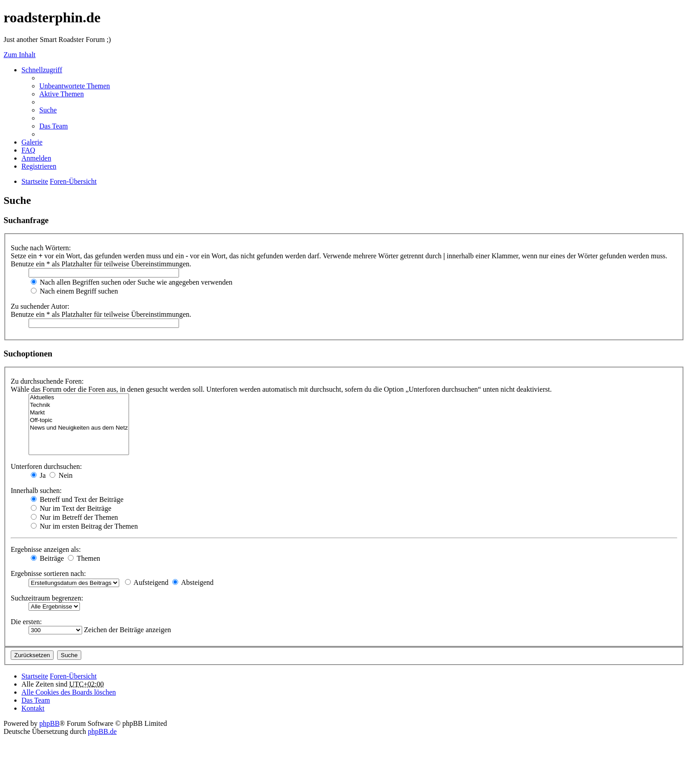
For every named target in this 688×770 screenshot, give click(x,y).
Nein (61, 475)
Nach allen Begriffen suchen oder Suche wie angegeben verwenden (132, 282)
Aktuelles (79, 398)
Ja (38, 475)
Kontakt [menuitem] (33, 708)
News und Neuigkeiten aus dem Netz (79, 428)
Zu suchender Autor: (40, 306)
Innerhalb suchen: (36, 490)
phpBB (49, 723)
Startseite (34, 676)
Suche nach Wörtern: (41, 248)
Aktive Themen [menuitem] (61, 94)
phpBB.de (102, 731)
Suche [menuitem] (48, 110)
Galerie (31, 142)
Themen (84, 558)
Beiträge (47, 558)
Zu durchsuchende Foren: (47, 381)
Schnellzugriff (41, 70)
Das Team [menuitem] (53, 126)
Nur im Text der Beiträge (71, 508)
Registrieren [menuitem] (38, 166)
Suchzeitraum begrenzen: (47, 598)
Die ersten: (26, 621)
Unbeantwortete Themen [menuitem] (74, 86)
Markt (79, 413)
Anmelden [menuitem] (36, 158)
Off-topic (79, 420)
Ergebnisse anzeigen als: (46, 549)
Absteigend (192, 582)
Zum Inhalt (20, 54)
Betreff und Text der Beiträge (77, 499)
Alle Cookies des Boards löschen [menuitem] (68, 692)
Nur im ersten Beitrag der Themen (84, 526)
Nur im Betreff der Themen (74, 517)
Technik (79, 405)
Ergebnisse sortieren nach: (48, 573)
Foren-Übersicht (73, 676)
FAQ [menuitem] (28, 150)
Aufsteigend (146, 582)
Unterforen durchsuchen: (46, 466)
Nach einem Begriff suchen (74, 291)
